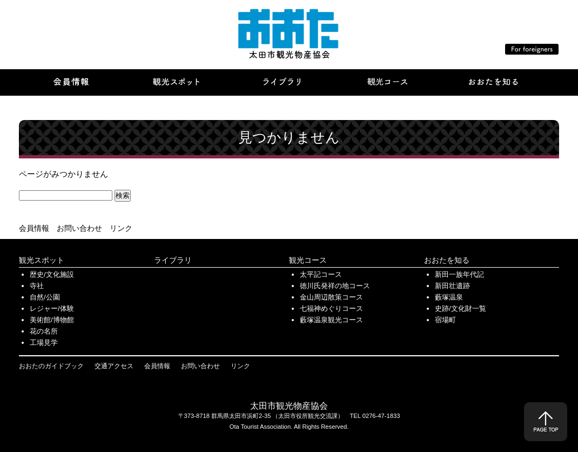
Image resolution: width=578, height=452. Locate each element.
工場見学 (44, 342)
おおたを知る (446, 260)
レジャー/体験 (52, 308)
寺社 (37, 286)
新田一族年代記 (459, 274)
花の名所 (44, 331)
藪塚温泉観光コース (331, 320)
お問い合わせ (79, 228)
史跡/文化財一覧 (460, 308)
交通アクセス (114, 366)
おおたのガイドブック (51, 366)
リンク (121, 228)
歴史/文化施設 (52, 274)
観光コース (308, 260)
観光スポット (41, 260)
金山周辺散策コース (331, 297)
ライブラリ (173, 260)
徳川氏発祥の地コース (335, 286)
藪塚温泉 (449, 297)
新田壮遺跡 (452, 286)
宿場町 (445, 320)
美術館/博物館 (52, 320)
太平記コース (321, 274)
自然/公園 (45, 297)
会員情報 (34, 228)
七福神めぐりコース (331, 308)
